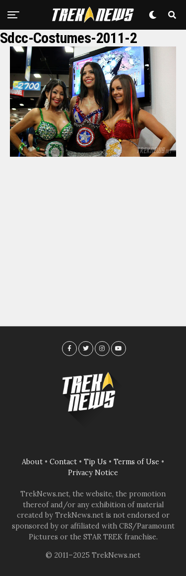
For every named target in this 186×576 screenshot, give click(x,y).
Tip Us (95, 461)
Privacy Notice (93, 472)
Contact (63, 461)
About (32, 461)
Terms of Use (136, 461)
